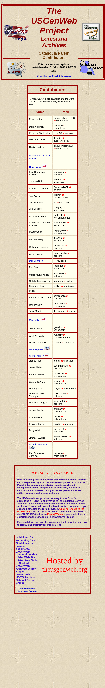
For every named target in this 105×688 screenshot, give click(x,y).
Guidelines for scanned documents (24, 546)
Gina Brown (35, 167)
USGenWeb (23, 574)
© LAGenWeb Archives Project (27, 589)
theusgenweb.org (64, 569)
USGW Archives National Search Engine (25, 580)
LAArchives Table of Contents (27, 561)
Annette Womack (38, 444)
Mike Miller (37, 320)
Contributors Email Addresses (54, 76)
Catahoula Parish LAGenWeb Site (26, 556)
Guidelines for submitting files (25, 539)
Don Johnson (36, 260)
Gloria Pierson (37, 355)
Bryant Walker (55, 514)
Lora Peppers (36, 349)
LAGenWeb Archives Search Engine (26, 568)
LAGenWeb (23, 551)
